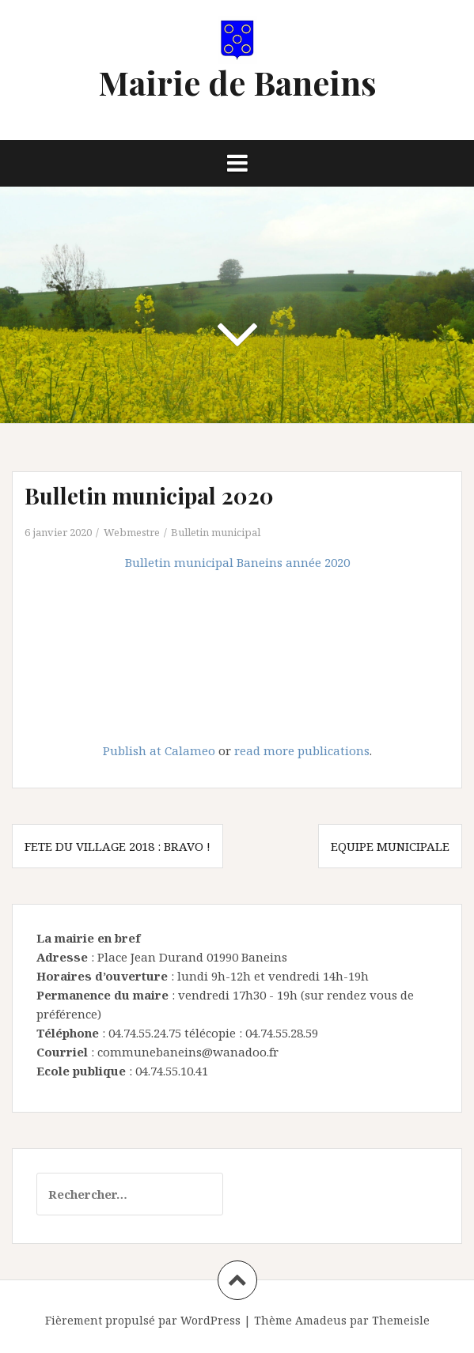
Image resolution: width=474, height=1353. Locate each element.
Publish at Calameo (159, 750)
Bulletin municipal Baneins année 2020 (237, 562)
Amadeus (321, 1320)
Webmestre (132, 532)
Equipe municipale (390, 846)
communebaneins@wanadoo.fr (188, 1052)
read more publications (302, 750)
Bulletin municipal (215, 532)
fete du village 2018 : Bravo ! (117, 846)
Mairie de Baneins (237, 82)
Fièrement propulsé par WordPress (143, 1320)
